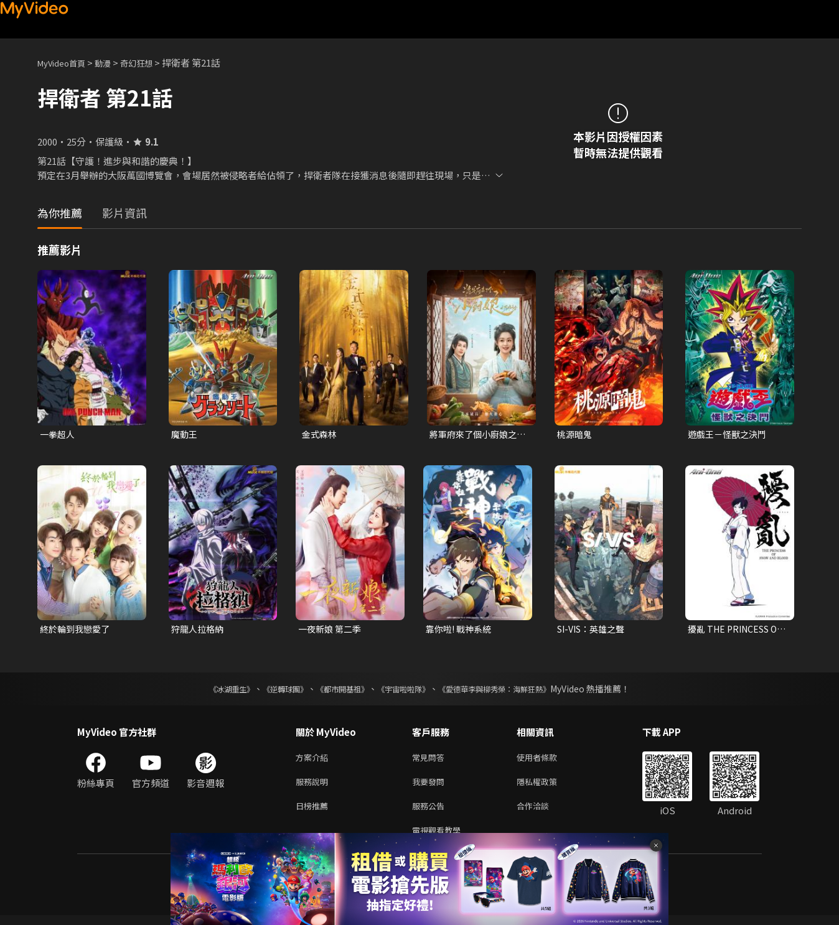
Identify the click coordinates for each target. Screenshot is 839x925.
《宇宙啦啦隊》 (405, 691)
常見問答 (430, 760)
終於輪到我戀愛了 (77, 630)
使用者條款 (547, 760)
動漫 (112, 62)
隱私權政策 (547, 786)
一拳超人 (58, 434)
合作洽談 (542, 812)
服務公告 (430, 812)
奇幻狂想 (150, 62)
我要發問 (430, 786)
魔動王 (185, 434)
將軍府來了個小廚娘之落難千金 (476, 435)
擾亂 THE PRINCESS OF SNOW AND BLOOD (737, 631)
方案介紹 (314, 760)
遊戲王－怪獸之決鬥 (730, 434)
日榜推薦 (314, 812)
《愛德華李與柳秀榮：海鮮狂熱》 (510, 691)
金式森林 (320, 434)
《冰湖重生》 (210, 691)
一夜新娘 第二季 (331, 630)
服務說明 (314, 786)
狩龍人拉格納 (199, 630)
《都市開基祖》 (336, 691)
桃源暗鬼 (575, 434)
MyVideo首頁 (65, 62)
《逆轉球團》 (271, 691)
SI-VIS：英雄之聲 (594, 630)
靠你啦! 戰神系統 (461, 630)
